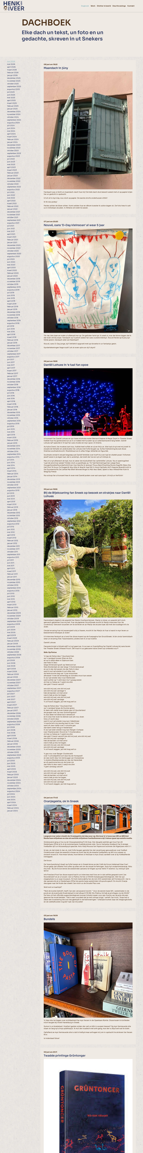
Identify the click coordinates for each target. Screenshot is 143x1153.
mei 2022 (11, 198)
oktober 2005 (13, 752)
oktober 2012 (12, 518)
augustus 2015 (13, 424)
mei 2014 (11, 465)
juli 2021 (10, 226)
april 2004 (11, 802)
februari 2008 (13, 674)
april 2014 (11, 468)
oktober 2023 (13, 151)
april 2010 (11, 602)
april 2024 (11, 134)
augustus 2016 (13, 390)
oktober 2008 (13, 652)
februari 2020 (13, 273)
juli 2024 (11, 125)
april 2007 (11, 702)
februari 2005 (13, 775)
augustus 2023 (13, 156)
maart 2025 (12, 103)
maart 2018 (11, 337)
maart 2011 (11, 571)
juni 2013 (11, 496)
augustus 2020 (13, 256)
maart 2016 (11, 404)
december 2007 (14, 680)
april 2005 (11, 769)
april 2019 (11, 301)
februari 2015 (12, 440)
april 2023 (11, 167)
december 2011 (13, 546)
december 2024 (14, 112)
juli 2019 (10, 293)
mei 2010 (11, 599)
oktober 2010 (12, 585)
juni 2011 (10, 563)
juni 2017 (11, 362)
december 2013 (13, 479)
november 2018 (13, 315)
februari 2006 (13, 741)
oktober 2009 (13, 619)
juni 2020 (11, 262)
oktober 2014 (12, 451)
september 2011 (13, 554)
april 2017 (11, 368)
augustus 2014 (13, 457)
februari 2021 (12, 240)
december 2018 (13, 312)
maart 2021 (11, 237)
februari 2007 (13, 708)
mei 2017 (11, 365)
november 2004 (14, 783)
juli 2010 (10, 593)
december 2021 (13, 212)
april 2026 (11, 67)
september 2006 (14, 722)
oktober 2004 (13, 786)
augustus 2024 (13, 123)
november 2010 (13, 582)
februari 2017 (12, 373)
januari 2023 (12, 176)
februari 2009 (13, 641)
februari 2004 (13, 808)
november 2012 (13, 515)
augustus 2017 (13, 357)
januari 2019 (12, 309)
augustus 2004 (13, 791)
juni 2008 (11, 663)
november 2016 (13, 382)
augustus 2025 (13, 89)
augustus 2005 (13, 758)
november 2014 (13, 449)
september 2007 (14, 688)
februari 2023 (12, 173)
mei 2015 (11, 432)
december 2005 (14, 747)
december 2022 (13, 178)
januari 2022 (12, 209)
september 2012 (14, 521)
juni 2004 (11, 797)
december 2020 (14, 245)
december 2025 (13, 78)
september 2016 (14, 387)
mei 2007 (11, 699)
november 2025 (13, 81)
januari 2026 (12, 75)
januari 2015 (12, 443)
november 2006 (14, 716)
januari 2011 (12, 577)
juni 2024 (11, 128)
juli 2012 (10, 527)
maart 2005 (12, 772)
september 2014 (14, 454)
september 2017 (14, 354)
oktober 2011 (12, 552)
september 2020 (14, 254)
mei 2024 (11, 131)
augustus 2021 (13, 223)
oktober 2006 (13, 719)
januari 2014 (12, 476)
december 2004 (14, 780)
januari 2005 (12, 777)
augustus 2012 (13, 524)
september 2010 (14, 588)
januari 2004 (12, 811)
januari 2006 (12, 744)
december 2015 (13, 412)
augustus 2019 (13, 290)
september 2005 (14, 755)
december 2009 (14, 613)
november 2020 (14, 248)
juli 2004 (11, 794)
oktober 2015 (12, 418)
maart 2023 (12, 170)
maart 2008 (12, 671)
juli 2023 (11, 159)
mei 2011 (10, 566)
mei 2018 (11, 332)
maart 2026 (12, 70)
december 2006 (14, 713)
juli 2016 (10, 393)
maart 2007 (12, 705)
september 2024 (14, 120)
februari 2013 (12, 507)
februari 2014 (12, 474)
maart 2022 (12, 203)
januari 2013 (12, 510)
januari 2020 (12, 276)
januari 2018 (12, 343)
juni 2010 (11, 596)
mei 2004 (11, 800)
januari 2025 (12, 109)
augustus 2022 (13, 190)
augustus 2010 (13, 591)
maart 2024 (12, 137)
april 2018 (11, 334)
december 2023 (13, 145)
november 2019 (13, 281)
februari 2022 (12, 206)
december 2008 (14, 646)
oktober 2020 (13, 251)
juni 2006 (11, 730)
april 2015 (11, 435)
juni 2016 (11, 396)
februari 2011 (12, 574)
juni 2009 (11, 630)
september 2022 (14, 187)
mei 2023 (11, 164)
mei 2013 (11, 499)
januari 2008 (12, 677)
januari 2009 (12, 644)
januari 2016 (12, 410)
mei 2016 (11, 398)
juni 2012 (11, 529)
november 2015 (13, 415)
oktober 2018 (12, 318)
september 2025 (14, 86)
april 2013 (11, 502)
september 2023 (14, 153)
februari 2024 (13, 139)
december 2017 (13, 346)
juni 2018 (11, 329)
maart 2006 (12, 738)
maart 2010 (11, 605)
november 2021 (13, 215)
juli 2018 (10, 326)
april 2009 (11, 635)
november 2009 (14, 616)
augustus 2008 (13, 658)
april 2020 (11, 268)
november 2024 (13, 114)
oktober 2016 (12, 385)
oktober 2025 (13, 84)
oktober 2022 (13, 184)
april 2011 (11, 568)
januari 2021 (12, 242)
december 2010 (13, 580)
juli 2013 (10, 493)
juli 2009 (11, 627)
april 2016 (11, 401)
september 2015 (14, 421)
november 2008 (14, 649)
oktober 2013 (12, 485)
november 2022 (13, 181)
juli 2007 (11, 694)
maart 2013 (11, 504)
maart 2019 (11, 304)
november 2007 (14, 683)
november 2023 (13, 148)
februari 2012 (12, 541)
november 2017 (13, 348)
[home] (14, 6)
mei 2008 (11, 666)
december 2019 (13, 279)
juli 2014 (10, 460)
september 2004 (14, 788)
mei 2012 (11, 532)
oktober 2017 (12, 351)
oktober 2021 (12, 217)
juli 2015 (10, 426)
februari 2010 (12, 607)
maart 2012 (11, 538)
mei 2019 (11, 298)
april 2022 (11, 201)
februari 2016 (12, 407)
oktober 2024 (13, 117)
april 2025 (11, 100)
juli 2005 (11, 761)
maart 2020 (12, 270)
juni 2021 (11, 229)
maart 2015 (11, 437)
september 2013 (14, 488)
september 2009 (14, 621)
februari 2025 (12, 106)
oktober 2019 (12, 284)
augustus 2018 (13, 323)
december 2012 (13, 513)
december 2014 (13, 446)
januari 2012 (12, 543)
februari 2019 (12, 307)
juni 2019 (11, 295)
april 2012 (11, 535)
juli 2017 (10, 359)
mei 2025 (11, 98)
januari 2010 (12, 610)
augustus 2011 (13, 557)
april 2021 (11, 234)
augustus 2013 (13, 490)
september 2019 (14, 287)
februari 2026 (12, 73)
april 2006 (11, 736)
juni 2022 (11, 195)
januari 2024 (12, 142)
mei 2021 (11, 231)
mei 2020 (11, 265)
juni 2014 (11, 463)
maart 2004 (12, 805)
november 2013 (13, 482)
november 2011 (13, 549)
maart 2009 (12, 638)
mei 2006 (11, 733)
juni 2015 (11, 429)
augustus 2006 (13, 724)
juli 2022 (11, 192)
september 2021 (14, 220)
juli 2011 (10, 560)
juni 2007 (11, 697)
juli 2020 (11, 259)
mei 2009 (11, 632)
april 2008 (11, 669)
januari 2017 (12, 376)
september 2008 (14, 655)
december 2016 (13, 379)
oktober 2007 (13, 685)
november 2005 (14, 749)
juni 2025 (11, 95)
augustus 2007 (13, 691)
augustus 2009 (13, 624)
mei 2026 (11, 64)
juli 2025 (11, 92)
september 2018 (14, 320)
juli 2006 (11, 727)
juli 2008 (11, 660)
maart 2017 (11, 371)
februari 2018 (12, 340)
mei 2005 (11, 766)
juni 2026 (11, 61)
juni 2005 (11, 763)
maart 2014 (11, 471)
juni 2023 (11, 162)
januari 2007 (12, 710)
